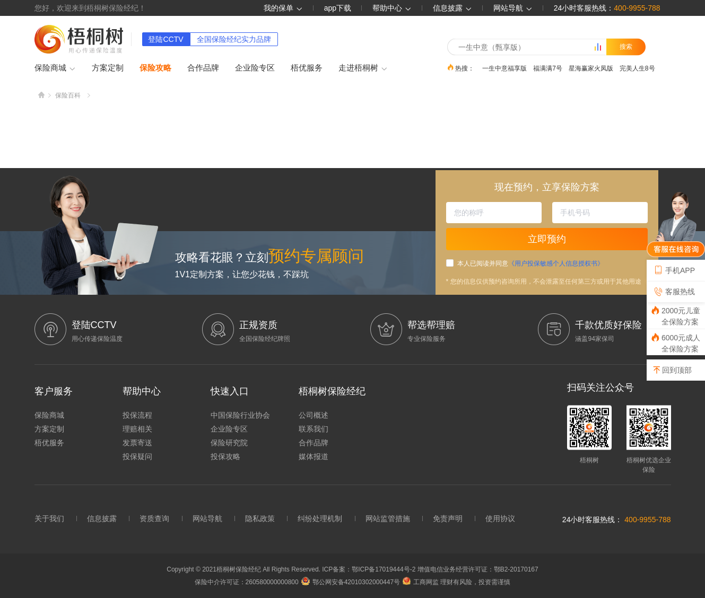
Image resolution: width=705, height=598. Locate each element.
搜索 (626, 46)
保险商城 (55, 68)
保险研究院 (229, 442)
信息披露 (452, 8)
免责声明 (448, 518)
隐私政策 (260, 518)
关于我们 (49, 518)
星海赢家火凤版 (591, 68)
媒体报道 (313, 456)
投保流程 (137, 415)
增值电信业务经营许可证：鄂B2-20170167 (477, 569)
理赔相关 (137, 429)
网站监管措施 (387, 518)
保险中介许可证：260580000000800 (247, 582)
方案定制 (108, 67)
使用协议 (500, 518)
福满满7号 (547, 68)
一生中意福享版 (504, 68)
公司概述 (313, 415)
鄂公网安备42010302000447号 (350, 582)
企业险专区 (255, 67)
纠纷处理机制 (320, 518)
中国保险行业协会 (240, 415)
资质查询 (154, 518)
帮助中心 (392, 8)
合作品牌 (203, 67)
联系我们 (313, 429)
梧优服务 (307, 67)
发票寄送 (137, 442)
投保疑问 (137, 456)
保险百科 (68, 95)
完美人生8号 (637, 68)
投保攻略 (225, 456)
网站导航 (207, 518)
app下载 (337, 8)
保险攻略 (155, 67)
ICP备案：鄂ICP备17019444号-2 (369, 569)
